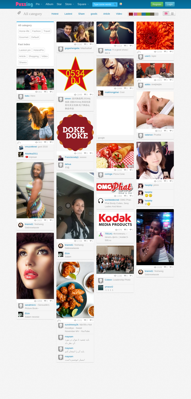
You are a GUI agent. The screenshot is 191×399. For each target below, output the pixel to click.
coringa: (109, 174)
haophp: (149, 185)
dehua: (108, 49)
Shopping (34, 56)
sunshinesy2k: (72, 324)
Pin (39, 4)
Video (119, 13)
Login (170, 4)
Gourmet (23, 37)
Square (83, 4)
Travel (47, 31)
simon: (68, 98)
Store (69, 4)
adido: (148, 84)
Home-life (24, 31)
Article (106, 13)
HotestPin (39, 50)
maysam (69, 336)
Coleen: (109, 279)
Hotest (55, 13)
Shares (23, 62)
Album (49, 4)
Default (35, 37)
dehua (68, 164)
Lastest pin (25, 50)
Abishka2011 (31, 153)
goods (94, 13)
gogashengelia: (72, 48)
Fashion (36, 31)
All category (25, 25)
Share (81, 13)
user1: (148, 56)
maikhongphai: (112, 92)
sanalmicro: (30, 305)
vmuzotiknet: (31, 146)
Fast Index (24, 44)
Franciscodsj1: (72, 157)
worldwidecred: (112, 200)
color (131, 14)
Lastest (68, 13)
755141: (109, 233)
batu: (27, 96)
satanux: (149, 134)
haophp (148, 192)
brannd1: (29, 224)
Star (59, 4)
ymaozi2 (109, 286)
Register (157, 4)
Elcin (67, 253)
